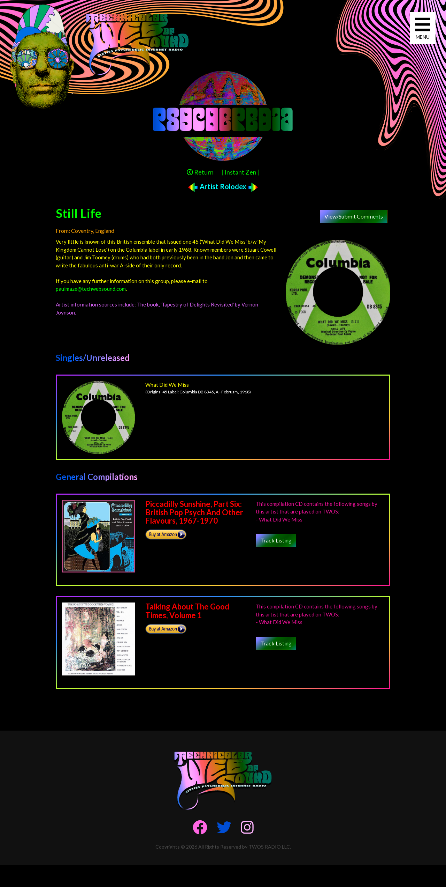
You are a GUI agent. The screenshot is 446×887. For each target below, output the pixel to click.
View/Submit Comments (353, 216)
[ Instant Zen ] (241, 172)
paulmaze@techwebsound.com (91, 289)
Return (200, 172)
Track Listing (276, 540)
